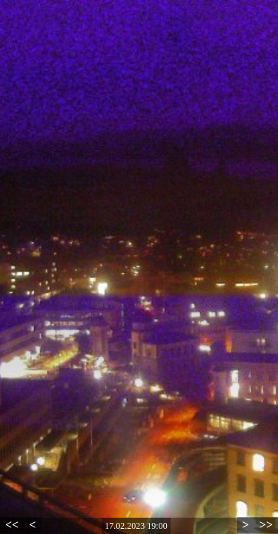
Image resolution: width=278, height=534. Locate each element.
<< (12, 524)
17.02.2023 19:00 (136, 526)
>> (266, 524)
